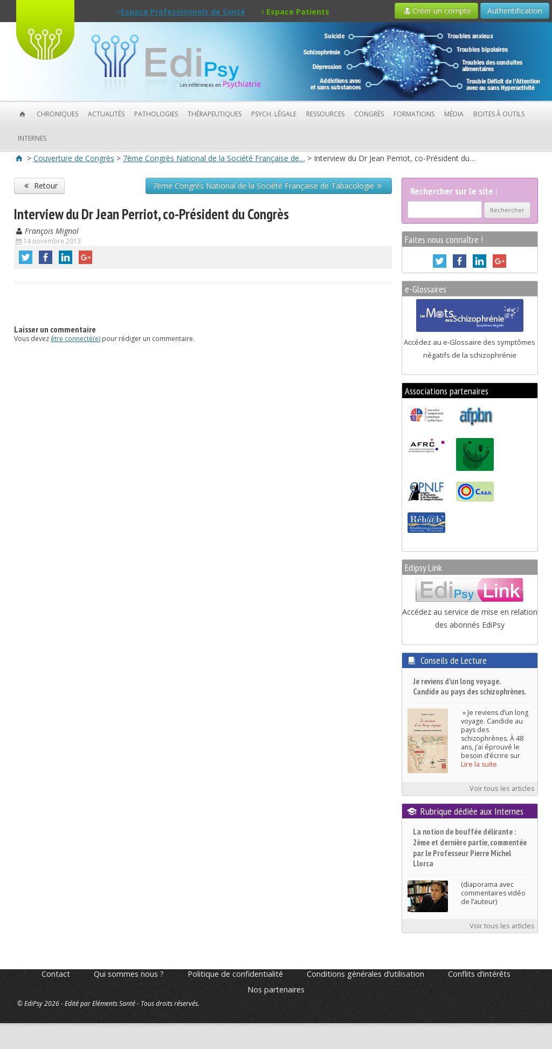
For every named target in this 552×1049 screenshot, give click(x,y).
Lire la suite (479, 764)
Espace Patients (295, 11)
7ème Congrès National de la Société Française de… (214, 158)
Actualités (106, 114)
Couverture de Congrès (73, 158)
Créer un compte (436, 10)
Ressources (325, 114)
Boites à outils (499, 114)
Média (454, 114)
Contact (56, 974)
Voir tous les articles (502, 788)
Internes (32, 138)
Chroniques (57, 114)
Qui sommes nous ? (129, 974)
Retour (39, 185)
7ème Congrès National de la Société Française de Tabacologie (269, 185)
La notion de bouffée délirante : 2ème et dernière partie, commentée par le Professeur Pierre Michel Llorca (470, 847)
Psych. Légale (273, 114)
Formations (414, 114)
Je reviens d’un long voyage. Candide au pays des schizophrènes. (469, 686)
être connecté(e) (75, 338)
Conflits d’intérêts (479, 974)
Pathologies (156, 114)
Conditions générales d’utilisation (365, 974)
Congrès (369, 114)
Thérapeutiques (215, 114)
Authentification (514, 10)
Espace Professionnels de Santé (180, 11)
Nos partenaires (276, 989)
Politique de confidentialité (235, 974)
